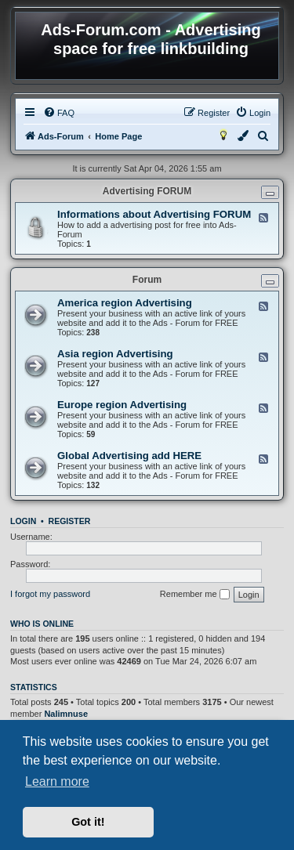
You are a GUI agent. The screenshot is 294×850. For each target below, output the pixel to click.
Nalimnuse (66, 713)
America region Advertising (124, 303)
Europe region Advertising (122, 405)
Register (70, 521)
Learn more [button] (57, 781)
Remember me (195, 594)
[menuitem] (58, 112)
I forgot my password (50, 594)
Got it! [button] (87, 822)
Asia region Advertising (115, 354)
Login (23, 521)
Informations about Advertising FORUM (154, 214)
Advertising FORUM (147, 191)
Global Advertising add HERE (129, 455)
